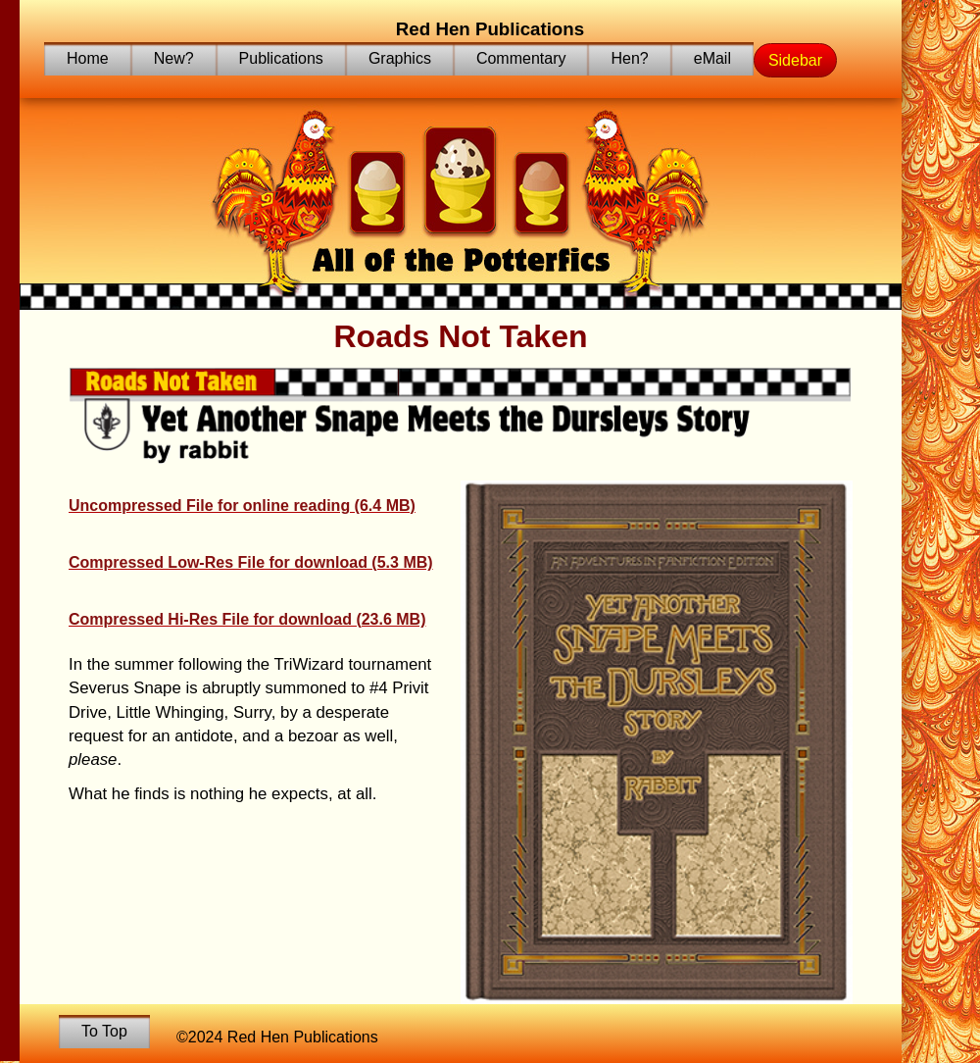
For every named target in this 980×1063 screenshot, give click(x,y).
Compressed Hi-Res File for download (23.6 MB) (247, 619)
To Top (104, 1031)
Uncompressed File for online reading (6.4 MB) (242, 505)
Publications (281, 58)
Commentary (521, 58)
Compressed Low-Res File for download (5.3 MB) (251, 562)
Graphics (399, 58)
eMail (712, 58)
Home (88, 58)
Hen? (629, 58)
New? (174, 58)
